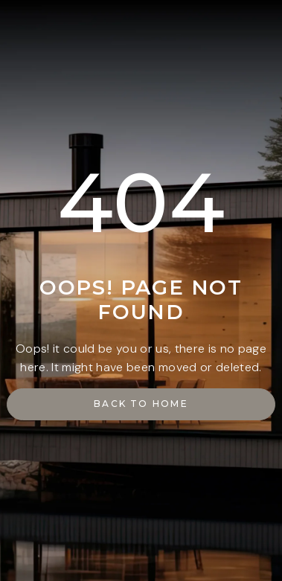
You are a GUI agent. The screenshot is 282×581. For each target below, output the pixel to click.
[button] (141, 404)
